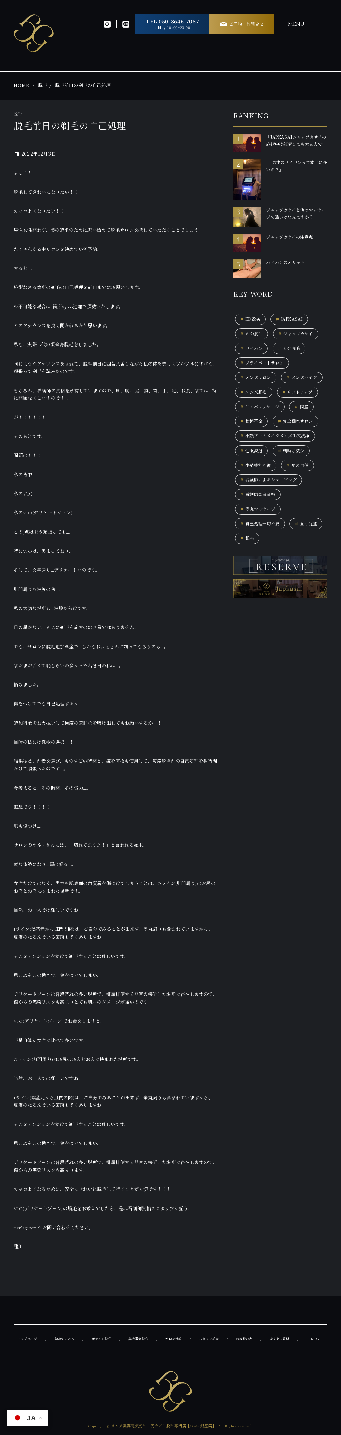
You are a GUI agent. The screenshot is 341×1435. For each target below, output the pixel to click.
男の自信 (301, 486)
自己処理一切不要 (261, 547)
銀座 (287, 562)
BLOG (315, 1339)
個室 (305, 425)
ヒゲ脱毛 (291, 349)
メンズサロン (257, 380)
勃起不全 (252, 440)
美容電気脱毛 (140, 1339)
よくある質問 (281, 1339)
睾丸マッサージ (259, 532)
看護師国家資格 (259, 516)
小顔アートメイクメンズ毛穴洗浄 (277, 456)
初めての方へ (65, 1339)
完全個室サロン (298, 440)
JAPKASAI (292, 319)
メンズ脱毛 (303, 395)
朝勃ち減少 (294, 471)
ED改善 (250, 319)
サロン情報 (175, 1339)
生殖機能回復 (257, 486)
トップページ (28, 1339)
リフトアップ (256, 410)
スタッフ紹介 (210, 1339)
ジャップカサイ (298, 334)
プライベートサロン (263, 364)
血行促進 (252, 562)
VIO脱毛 (252, 334)
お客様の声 (246, 1339)
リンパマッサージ (261, 425)
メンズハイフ (257, 395)
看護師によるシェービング (270, 501)
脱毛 (42, 85)
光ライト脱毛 (102, 1339)
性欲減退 (252, 471)
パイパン (252, 349)
